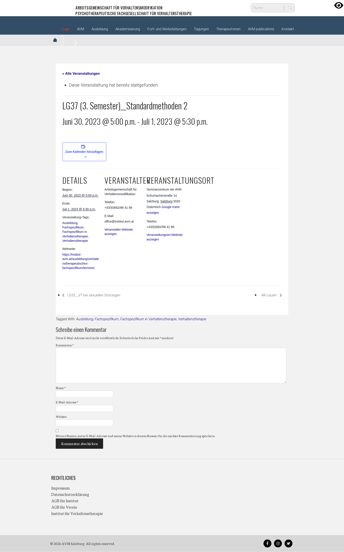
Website (61, 417)
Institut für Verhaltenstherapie (77, 513)
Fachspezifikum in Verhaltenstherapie (148, 319)
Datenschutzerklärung (70, 494)
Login (65, 29)
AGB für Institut (65, 501)
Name (61, 388)
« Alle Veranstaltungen (81, 73)
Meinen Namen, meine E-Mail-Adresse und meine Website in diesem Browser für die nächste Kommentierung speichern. (135, 436)
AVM (60, 7)
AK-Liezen (267, 295)
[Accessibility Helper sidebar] (338, 5)
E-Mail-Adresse (67, 402)
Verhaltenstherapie (75, 240)
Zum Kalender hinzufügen (84, 151)
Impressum (60, 488)
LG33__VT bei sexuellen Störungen (101, 295)
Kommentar (65, 345)
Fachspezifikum (73, 227)
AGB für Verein (64, 507)
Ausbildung (69, 223)
